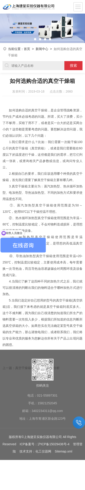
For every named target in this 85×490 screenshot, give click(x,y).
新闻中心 (42, 49)
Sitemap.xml (63, 424)
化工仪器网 (43, 424)
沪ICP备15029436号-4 (53, 417)
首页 (27, 49)
